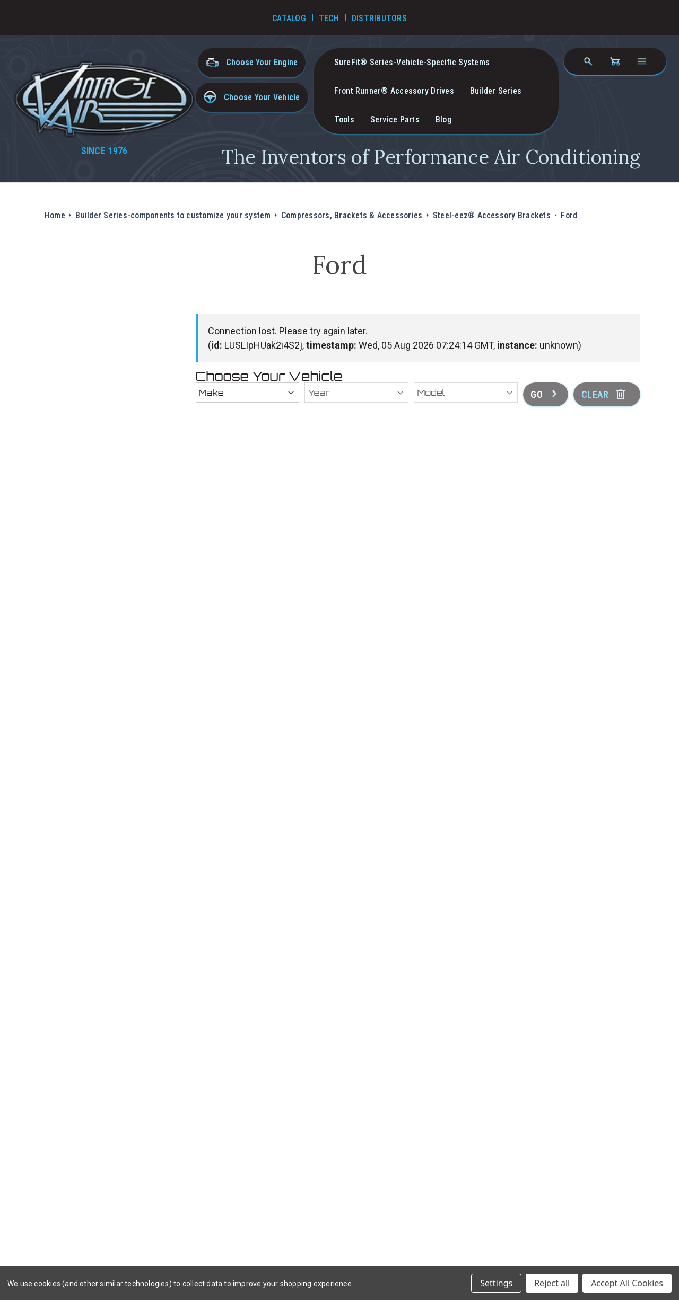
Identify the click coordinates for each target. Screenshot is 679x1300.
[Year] (356, 392)
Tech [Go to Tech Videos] (329, 18)
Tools (344, 119)
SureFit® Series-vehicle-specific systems (412, 62)
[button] (252, 97)
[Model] (466, 392)
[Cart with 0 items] (615, 61)
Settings (496, 1283)
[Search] (588, 61)
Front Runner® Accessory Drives (394, 91)
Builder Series (495, 91)
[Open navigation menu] (642, 61)
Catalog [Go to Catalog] (289, 18)
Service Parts (395, 119)
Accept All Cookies (627, 1283)
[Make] (248, 392)
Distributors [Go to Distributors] (379, 18)
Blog (444, 119)
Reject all (552, 1283)
